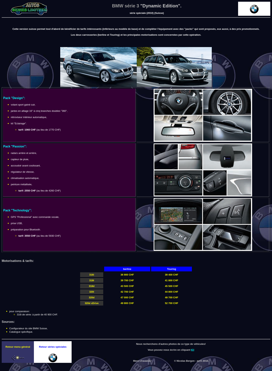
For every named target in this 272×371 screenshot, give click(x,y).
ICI (192, 349)
